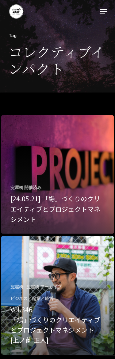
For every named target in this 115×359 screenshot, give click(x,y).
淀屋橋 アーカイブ (44, 286)
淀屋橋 (16, 286)
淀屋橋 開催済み (25, 187)
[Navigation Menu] (103, 11)
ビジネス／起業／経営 (31, 298)
